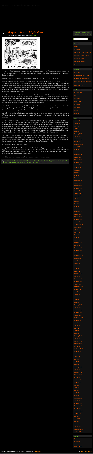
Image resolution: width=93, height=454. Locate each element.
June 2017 (77, 201)
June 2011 (77, 387)
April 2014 (76, 299)
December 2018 (78, 159)
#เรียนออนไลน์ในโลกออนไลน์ (81, 78)
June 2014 (77, 294)
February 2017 (78, 211)
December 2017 (78, 185)
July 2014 (76, 292)
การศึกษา (8, 161)
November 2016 (78, 219)
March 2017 (77, 209)
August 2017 (77, 196)
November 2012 (78, 343)
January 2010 (77, 426)
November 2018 (78, 162)
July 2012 (76, 354)
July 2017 (76, 198)
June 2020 (77, 123)
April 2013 (76, 330)
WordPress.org (78, 446)
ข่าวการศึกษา (77, 98)
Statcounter (3, 453)
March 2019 (77, 152)
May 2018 (76, 172)
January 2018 (77, 183)
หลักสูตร (62, 161)
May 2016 (76, 235)
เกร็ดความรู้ (33, 35)
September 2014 (78, 286)
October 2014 (77, 284)
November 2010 (78, 406)
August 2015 (77, 258)
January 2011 (77, 400)
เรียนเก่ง (25, 162)
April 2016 (76, 237)
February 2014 (78, 305)
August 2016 (77, 227)
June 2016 (77, 232)
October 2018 (77, 165)
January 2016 (77, 245)
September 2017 (78, 193)
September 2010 (78, 411)
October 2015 (77, 253)
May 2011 (76, 390)
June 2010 (77, 418)
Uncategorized (78, 92)
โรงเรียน (35, 162)
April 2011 (76, 393)
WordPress (38, 451)
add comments (43, 162)
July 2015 (76, 260)
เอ (29, 162)
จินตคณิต (40, 161)
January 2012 (77, 369)
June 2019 (77, 146)
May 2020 (76, 126)
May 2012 (76, 359)
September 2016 (78, 224)
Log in (75, 438)
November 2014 (78, 281)
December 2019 (78, 139)
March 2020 (77, 131)
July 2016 (76, 229)
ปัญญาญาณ (52, 161)
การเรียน (14, 161)
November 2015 (78, 250)
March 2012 (77, 364)
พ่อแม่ (57, 161)
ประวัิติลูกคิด (77, 107)
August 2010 (77, 413)
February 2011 (78, 398)
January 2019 (77, 157)
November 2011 (78, 374)
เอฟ (31, 162)
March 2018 (77, 178)
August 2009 (77, 431)
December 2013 (78, 310)
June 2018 (77, 170)
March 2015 (77, 271)
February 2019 (78, 154)
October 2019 (77, 141)
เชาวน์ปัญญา (12, 162)
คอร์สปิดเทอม (77, 101)
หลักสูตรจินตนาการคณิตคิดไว (39, 2)
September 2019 (78, 144)
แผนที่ (77, 2)
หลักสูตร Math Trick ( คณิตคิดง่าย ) (61, 2)
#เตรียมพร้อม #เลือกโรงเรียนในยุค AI (82, 82)
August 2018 (77, 167)
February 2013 (78, 336)
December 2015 (78, 248)
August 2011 (77, 382)
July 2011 (76, 385)
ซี (44, 161)
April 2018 (76, 175)
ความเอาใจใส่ (33, 161)
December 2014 (78, 279)
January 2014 (77, 307)
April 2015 (76, 268)
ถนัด (47, 161)
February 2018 (78, 180)
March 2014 (77, 302)
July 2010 (76, 416)
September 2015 (78, 255)
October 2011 (77, 377)
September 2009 (78, 429)
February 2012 (78, 367)
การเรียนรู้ (19, 161)
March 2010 (77, 424)
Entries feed (77, 441)
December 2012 (78, 341)
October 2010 (77, 408)
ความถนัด (26, 161)
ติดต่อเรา (15, 2)
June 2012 (77, 356)
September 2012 (78, 349)
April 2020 (76, 128)
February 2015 (78, 273)
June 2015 (77, 263)
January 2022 (77, 121)
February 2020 (78, 134)
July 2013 (76, 323)
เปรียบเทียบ (19, 162)
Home (7, 2)
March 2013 (77, 333)
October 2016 (77, 222)
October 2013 (77, 315)
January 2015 (77, 276)
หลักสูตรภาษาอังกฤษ (12, 5)
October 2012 (77, 346)
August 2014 (77, 289)
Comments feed (78, 444)
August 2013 (77, 320)
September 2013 (78, 317)
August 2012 (77, 351)
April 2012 (76, 361)
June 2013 (77, 325)
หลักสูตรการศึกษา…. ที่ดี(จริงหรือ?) (25, 32)
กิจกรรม (76, 95)
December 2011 (78, 372)
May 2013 (76, 328)
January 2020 (77, 136)
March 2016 (77, 240)
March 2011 (77, 395)
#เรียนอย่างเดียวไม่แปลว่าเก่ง (81, 75)
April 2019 (76, 149)
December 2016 (78, 216)
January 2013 (77, 338)
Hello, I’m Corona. (78, 85)
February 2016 (78, 242)
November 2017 (78, 188)
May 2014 (76, 297)
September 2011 (78, 380)
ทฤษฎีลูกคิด (24, 2)
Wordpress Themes (86, 451)
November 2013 (78, 312)
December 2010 (78, 403)
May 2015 (76, 266)
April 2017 (76, 206)
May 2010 (76, 421)
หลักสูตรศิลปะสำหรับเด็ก (28, 5)
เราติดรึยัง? (77, 72)
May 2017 (76, 203)
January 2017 (77, 214)
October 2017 (77, 191)
